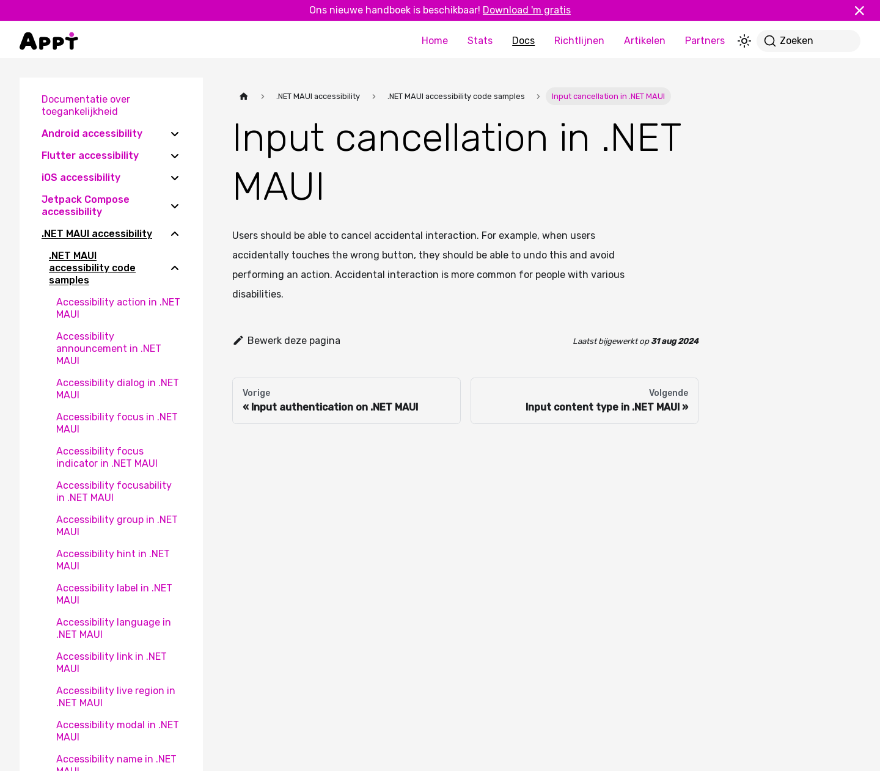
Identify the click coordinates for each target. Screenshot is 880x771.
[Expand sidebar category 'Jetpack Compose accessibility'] (174, 206)
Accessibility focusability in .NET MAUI (114, 491)
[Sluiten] (864, 10)
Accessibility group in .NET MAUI (117, 526)
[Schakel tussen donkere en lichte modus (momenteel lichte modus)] (744, 41)
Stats (480, 40)
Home (435, 40)
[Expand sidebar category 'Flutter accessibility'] (174, 156)
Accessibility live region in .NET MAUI (115, 697)
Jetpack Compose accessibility (86, 205)
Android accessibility (92, 133)
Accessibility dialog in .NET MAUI (117, 389)
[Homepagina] (243, 96)
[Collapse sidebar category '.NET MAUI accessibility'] (174, 234)
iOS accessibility (81, 177)
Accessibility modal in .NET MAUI (117, 731)
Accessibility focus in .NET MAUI (117, 423)
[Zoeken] (808, 41)
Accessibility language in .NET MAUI (113, 628)
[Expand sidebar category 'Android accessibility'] (174, 134)
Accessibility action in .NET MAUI (118, 308)
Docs (523, 40)
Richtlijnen (579, 40)
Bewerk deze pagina (286, 340)
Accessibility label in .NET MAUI (114, 594)
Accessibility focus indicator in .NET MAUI (107, 457)
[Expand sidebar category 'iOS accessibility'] (174, 178)
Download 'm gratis (527, 10)
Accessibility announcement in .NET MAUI (108, 349)
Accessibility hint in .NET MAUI (113, 560)
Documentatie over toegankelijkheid (86, 105)
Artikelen (645, 40)
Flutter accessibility (90, 155)
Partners (705, 40)
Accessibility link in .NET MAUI (111, 662)
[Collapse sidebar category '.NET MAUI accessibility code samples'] (174, 268)
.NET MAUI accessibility (97, 233)
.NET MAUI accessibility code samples (92, 268)
